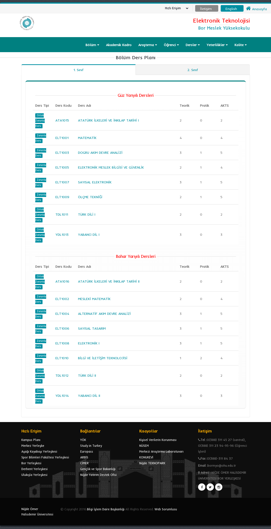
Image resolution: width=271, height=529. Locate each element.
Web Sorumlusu (166, 509)
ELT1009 (62, 197)
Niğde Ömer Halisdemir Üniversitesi (37, 511)
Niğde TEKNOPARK (152, 463)
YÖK (83, 440)
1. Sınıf (78, 70)
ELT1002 (62, 299)
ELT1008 (62, 343)
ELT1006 (62, 328)
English (231, 9)
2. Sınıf (192, 70)
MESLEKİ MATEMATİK (94, 299)
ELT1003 (62, 152)
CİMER (84, 463)
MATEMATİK (87, 138)
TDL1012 (62, 375)
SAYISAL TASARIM (92, 328)
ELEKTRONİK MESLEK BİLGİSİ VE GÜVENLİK (111, 167)
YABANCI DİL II (89, 395)
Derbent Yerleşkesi (34, 469)
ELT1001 (62, 138)
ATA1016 (62, 281)
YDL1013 (62, 234)
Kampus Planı (30, 440)
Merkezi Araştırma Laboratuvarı (161, 451)
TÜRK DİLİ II (87, 375)
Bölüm (92, 45)
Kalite (241, 45)
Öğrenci (171, 45)
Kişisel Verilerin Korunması (157, 440)
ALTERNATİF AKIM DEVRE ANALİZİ (104, 313)
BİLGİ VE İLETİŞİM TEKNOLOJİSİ (102, 358)
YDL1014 (62, 395)
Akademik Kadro (118, 45)
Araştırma (147, 45)
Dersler (193, 45)
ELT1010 (62, 358)
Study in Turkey (91, 446)
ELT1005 (62, 167)
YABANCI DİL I (88, 234)
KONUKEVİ (146, 457)
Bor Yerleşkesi (31, 463)
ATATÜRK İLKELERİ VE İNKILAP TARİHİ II (109, 281)
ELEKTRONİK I (88, 343)
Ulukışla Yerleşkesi (34, 475)
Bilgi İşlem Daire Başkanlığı (105, 509)
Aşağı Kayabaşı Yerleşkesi (39, 451)
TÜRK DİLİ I (86, 214)
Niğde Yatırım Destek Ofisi (98, 475)
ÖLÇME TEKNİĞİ (90, 197)
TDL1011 (61, 214)
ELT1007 (62, 182)
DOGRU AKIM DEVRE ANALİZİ (100, 152)
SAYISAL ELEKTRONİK (95, 182)
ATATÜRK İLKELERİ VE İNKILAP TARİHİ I (108, 120)
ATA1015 (62, 120)
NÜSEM (144, 446)
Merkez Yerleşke (32, 446)
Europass (86, 451)
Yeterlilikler (217, 45)
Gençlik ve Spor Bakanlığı (97, 469)
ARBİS (84, 457)
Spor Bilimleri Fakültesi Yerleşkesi (45, 457)
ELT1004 (62, 313)
